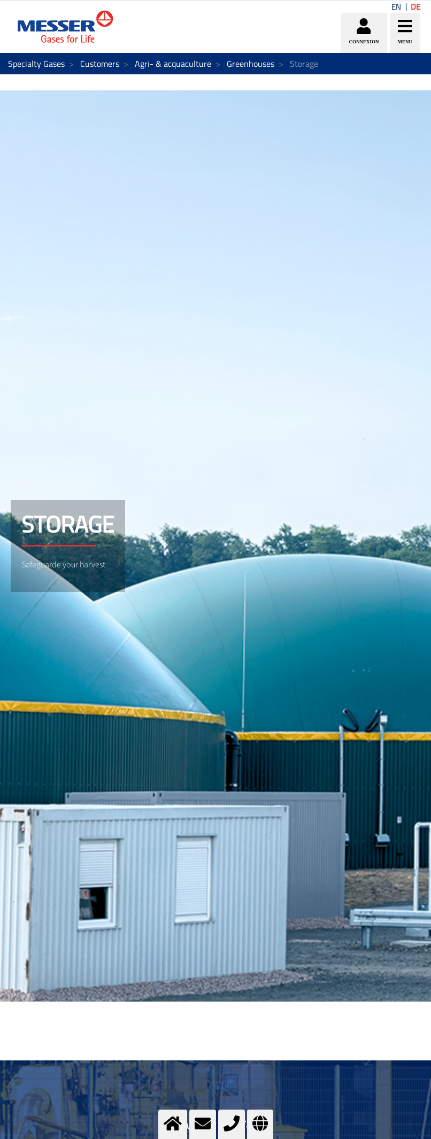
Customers (99, 63)
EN (396, 7)
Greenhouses (250, 63)
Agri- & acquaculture (173, 63)
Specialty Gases (36, 63)
